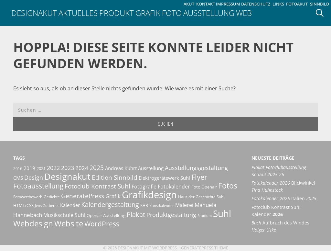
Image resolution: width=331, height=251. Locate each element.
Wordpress (164, 248)
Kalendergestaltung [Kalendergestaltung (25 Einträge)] (110, 204)
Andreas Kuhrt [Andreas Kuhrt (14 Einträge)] (121, 168)
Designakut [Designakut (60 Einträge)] (67, 176)
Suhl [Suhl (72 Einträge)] (222, 213)
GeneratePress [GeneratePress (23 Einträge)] (82, 196)
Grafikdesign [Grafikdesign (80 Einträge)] (149, 194)
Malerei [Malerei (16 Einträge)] (184, 205)
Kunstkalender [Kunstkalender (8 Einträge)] (161, 205)
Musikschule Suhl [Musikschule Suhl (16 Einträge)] (64, 215)
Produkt (116, 12)
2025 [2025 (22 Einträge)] (97, 168)
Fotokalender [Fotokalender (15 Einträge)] (174, 186)
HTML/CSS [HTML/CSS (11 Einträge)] (23, 205)
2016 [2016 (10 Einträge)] (17, 168)
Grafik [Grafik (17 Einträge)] (113, 196)
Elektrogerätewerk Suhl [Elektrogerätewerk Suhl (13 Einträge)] (164, 178)
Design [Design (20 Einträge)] (33, 177)
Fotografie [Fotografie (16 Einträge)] (144, 186)
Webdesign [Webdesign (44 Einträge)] (33, 223)
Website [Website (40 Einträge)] (68, 223)
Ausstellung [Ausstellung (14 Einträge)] (151, 168)
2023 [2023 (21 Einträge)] (67, 168)
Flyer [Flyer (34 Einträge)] (199, 177)
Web (244, 12)
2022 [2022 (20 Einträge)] (53, 168)
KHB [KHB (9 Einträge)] (144, 205)
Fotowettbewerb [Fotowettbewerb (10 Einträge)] (27, 197)
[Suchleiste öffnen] (322, 13)
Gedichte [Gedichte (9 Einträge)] (52, 196)
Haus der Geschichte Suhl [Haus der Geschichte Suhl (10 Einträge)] (201, 197)
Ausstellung (208, 12)
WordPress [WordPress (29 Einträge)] (101, 223)
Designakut (34, 12)
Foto (172, 12)
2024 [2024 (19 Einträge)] (81, 168)
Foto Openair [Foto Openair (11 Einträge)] (204, 187)
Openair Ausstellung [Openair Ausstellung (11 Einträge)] (106, 215)
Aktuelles (78, 12)
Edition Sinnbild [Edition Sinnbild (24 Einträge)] (114, 177)
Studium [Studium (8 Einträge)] (205, 215)
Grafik (147, 12)
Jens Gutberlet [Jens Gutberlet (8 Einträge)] (47, 205)
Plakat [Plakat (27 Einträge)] (136, 214)
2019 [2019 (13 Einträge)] (29, 168)
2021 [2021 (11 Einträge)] (41, 168)
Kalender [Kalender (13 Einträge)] (70, 205)
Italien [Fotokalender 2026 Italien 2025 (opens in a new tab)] (283, 198)
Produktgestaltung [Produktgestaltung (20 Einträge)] (171, 215)
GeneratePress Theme (204, 248)
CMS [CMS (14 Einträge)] (18, 178)
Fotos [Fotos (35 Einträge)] (227, 186)
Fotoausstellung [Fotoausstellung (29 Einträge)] (38, 185)
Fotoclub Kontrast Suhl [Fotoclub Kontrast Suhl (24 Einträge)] (97, 186)
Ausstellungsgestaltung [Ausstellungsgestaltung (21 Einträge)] (196, 168)
